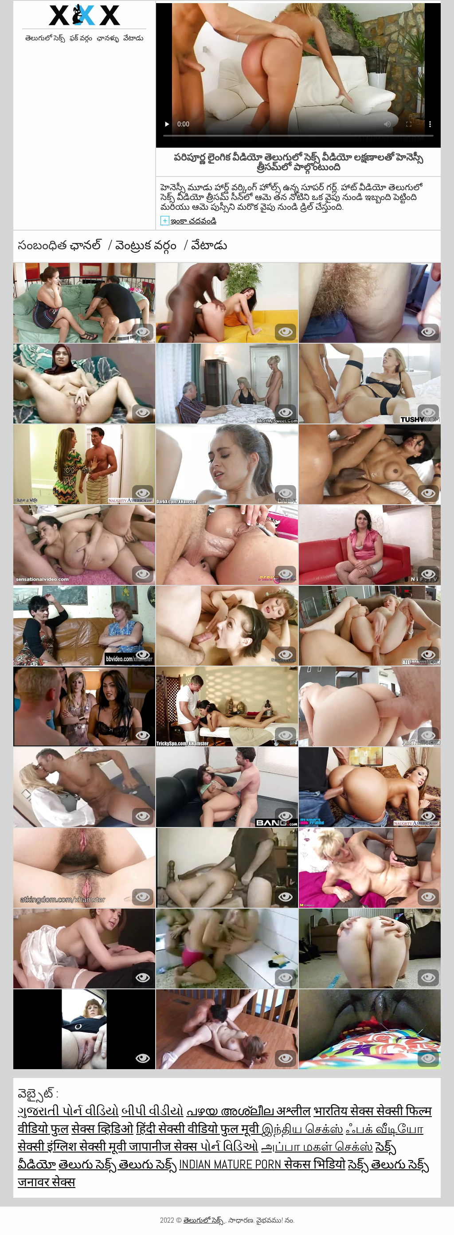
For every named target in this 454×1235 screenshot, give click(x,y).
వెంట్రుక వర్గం (147, 245)
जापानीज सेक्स (164, 1146)
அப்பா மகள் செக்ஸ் (317, 1146)
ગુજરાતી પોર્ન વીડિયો (68, 1111)
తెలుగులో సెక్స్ (45, 38)
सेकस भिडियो (314, 1164)
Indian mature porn (231, 1164)
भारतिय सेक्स (344, 1111)
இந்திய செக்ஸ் (302, 1129)
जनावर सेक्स (46, 1182)
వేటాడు (133, 38)
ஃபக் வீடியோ (384, 1129)
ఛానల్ (86, 245)
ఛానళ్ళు (108, 38)
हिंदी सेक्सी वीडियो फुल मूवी (199, 1129)
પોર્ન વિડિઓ (229, 1146)
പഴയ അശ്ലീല (231, 1111)
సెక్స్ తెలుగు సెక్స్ (388, 1164)
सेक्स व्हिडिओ (102, 1129)
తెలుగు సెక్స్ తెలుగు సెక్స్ (117, 1164)
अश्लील (293, 1111)
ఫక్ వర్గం (81, 38)
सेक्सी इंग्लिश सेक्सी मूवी (73, 1146)
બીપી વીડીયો (152, 1111)
